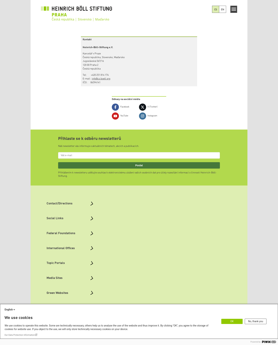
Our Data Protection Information (19, 335)
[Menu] (233, 9)
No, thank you (255, 321)
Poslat (139, 165)
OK (232, 321)
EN (222, 9)
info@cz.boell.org (101, 79)
